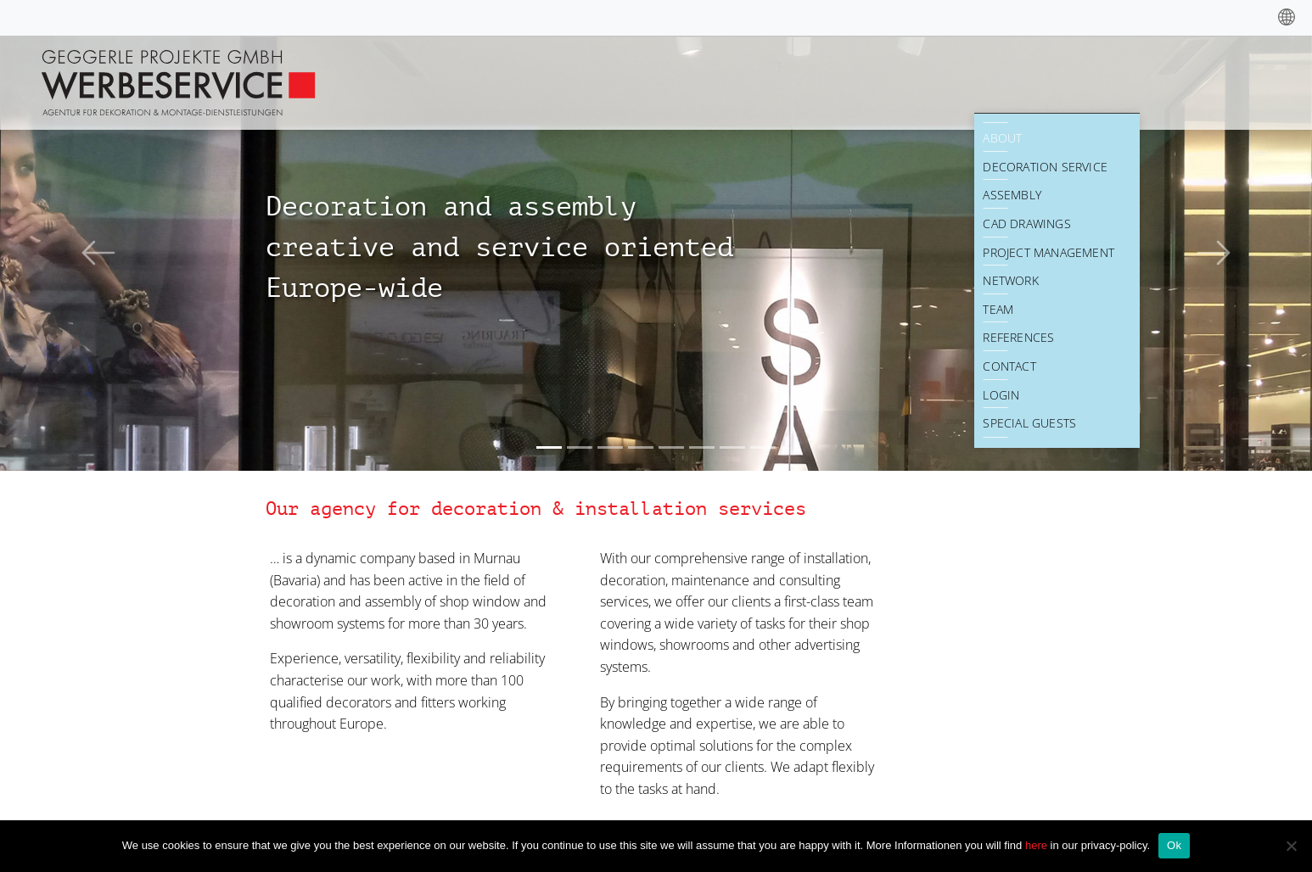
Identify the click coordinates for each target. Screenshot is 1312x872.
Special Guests (1029, 423)
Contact (1009, 366)
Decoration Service (1045, 167)
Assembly (1012, 195)
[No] (1290, 845)
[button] (98, 252)
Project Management (1048, 252)
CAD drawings (1026, 223)
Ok (1174, 845)
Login (1001, 395)
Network (1010, 280)
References (1018, 337)
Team (998, 309)
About (1002, 138)
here (1038, 845)
